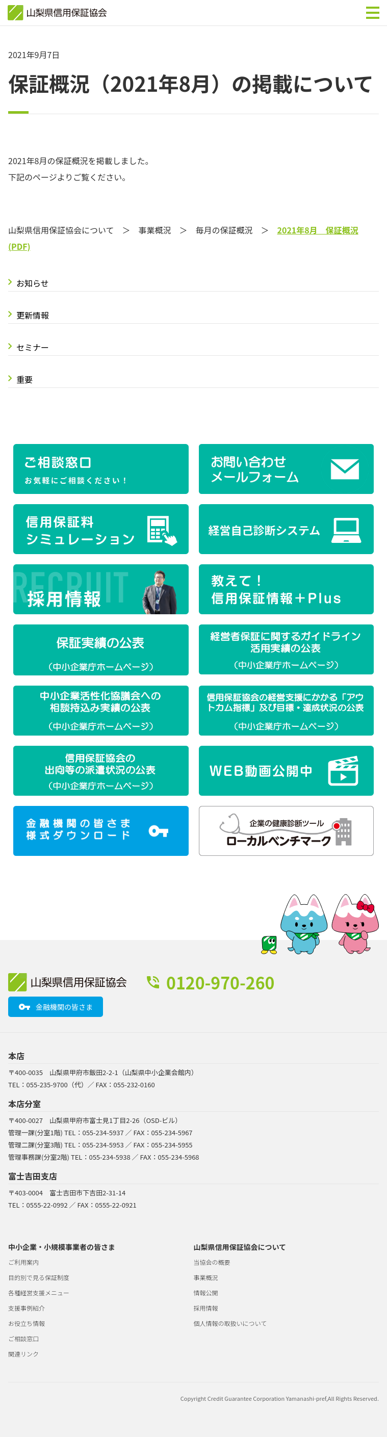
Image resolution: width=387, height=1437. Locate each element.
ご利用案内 (23, 1262)
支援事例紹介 (26, 1307)
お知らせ (32, 283)
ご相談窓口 (23, 1338)
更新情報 (32, 315)
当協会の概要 (212, 1262)
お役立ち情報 (26, 1323)
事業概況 (206, 1277)
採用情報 (206, 1307)
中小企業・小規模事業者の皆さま (61, 1247)
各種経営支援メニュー (38, 1292)
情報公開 (206, 1292)
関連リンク (23, 1353)
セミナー (32, 347)
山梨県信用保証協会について (240, 1247)
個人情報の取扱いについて (230, 1323)
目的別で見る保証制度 (38, 1277)
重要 (24, 379)
